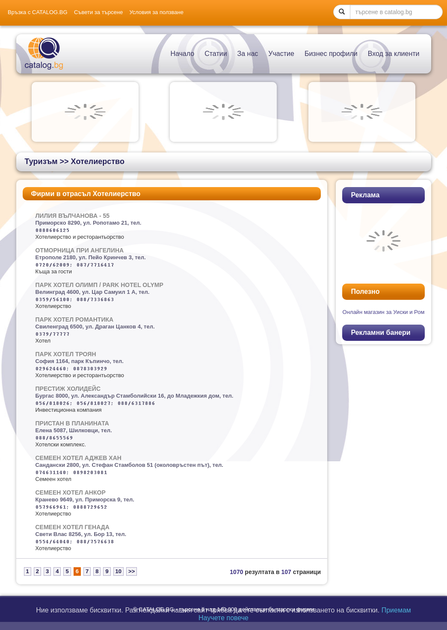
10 (118, 571)
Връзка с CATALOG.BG (38, 12)
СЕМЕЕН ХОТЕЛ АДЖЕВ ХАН (78, 458)
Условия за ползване (156, 12)
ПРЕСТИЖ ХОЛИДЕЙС (68, 389)
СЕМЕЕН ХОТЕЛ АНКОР (71, 492)
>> (131, 571)
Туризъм (41, 161)
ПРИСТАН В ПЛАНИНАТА (72, 423)
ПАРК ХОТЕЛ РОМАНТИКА (75, 319)
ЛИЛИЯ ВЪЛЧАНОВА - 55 (73, 216)
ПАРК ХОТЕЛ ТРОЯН (66, 354)
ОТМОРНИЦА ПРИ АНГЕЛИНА (80, 250)
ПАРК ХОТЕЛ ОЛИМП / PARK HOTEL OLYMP (99, 285)
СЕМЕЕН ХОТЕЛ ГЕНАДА (73, 527)
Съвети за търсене (98, 12)
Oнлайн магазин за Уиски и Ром (384, 312)
